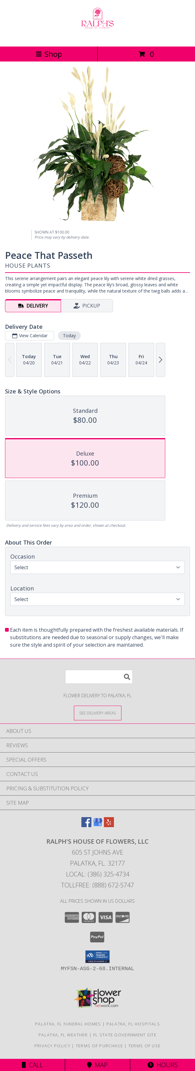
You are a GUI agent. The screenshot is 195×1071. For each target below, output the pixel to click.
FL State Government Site (125, 1035)
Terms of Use (144, 1046)
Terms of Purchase (99, 1046)
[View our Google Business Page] (98, 825)
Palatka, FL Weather (63, 1035)
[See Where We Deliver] (97, 713)
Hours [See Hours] (162, 1065)
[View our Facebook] (86, 825)
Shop (49, 54)
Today (69, 335)
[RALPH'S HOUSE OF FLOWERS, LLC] (97, 37)
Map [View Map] (97, 1065)
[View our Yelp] (109, 825)
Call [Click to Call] (32, 1065)
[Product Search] (99, 677)
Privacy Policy (52, 1046)
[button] (97, 956)
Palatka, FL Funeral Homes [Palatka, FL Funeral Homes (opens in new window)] (68, 1024)
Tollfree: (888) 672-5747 (97, 885)
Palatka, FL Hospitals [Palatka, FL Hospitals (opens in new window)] (133, 1024)
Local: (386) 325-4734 (97, 874)
